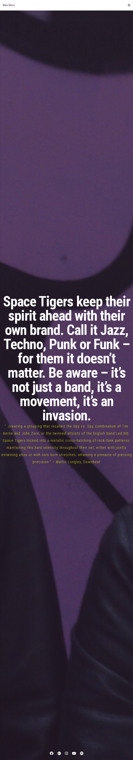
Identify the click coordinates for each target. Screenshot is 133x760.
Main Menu (66, 5)
